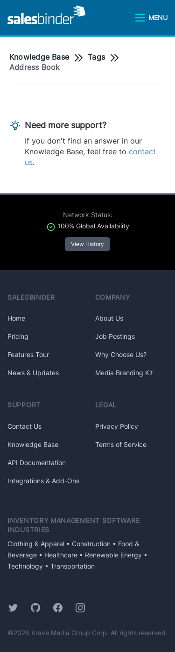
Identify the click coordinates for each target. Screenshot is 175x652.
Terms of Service (121, 444)
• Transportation (69, 566)
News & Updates (33, 373)
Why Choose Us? (121, 354)
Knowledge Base (39, 57)
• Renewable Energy (109, 555)
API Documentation (36, 463)
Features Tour (28, 354)
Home (16, 318)
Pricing (17, 336)
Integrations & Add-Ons (43, 481)
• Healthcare (57, 555)
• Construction (87, 544)
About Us (109, 318)
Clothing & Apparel (35, 544)
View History (87, 243)
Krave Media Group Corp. (70, 633)
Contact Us (24, 426)
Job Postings (115, 336)
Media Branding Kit (124, 373)
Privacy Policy (116, 426)
